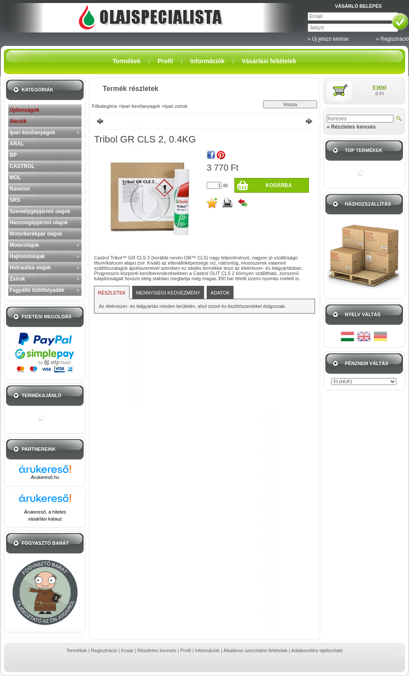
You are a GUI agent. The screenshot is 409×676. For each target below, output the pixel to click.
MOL (15, 178)
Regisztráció (104, 650)
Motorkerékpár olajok (36, 234)
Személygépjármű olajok (40, 211)
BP (13, 155)
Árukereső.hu (45, 477)
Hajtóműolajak (27, 256)
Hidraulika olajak (30, 268)
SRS (15, 200)
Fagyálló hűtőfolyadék (37, 290)
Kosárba (279, 185)
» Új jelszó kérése (328, 39)
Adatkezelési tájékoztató (317, 650)
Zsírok (17, 279)
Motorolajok (24, 245)
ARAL (17, 144)
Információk (207, 650)
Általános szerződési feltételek (256, 650)
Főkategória (104, 106)
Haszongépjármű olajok (39, 223)
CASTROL (22, 166)
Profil (185, 650)
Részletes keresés (156, 650)
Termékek (76, 650)
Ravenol (20, 189)
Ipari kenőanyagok (32, 132)
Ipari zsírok (176, 106)
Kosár (127, 650)
